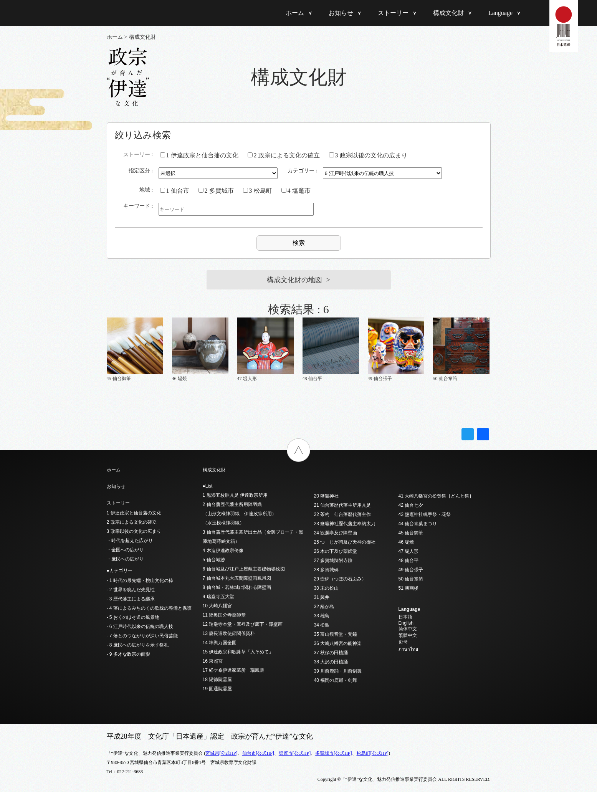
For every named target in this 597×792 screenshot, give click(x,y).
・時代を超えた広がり (130, 540)
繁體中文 (408, 635)
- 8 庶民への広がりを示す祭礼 (138, 645)
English (406, 623)
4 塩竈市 (296, 190)
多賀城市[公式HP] (333, 753)
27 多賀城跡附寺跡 (333, 560)
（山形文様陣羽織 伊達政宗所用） (239, 513)
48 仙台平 (409, 560)
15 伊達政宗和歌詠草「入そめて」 (238, 652)
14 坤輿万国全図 (220, 642)
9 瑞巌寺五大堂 (218, 596)
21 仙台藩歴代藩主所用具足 (342, 505)
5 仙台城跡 (214, 559)
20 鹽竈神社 (326, 496)
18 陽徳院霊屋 (217, 679)
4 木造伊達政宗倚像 (223, 550)
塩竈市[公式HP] (295, 753)
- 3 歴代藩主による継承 (131, 599)
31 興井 (322, 597)
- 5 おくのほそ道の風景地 (133, 617)
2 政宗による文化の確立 (284, 155)
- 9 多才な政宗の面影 (128, 654)
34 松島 (322, 625)
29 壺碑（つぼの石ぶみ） (340, 579)
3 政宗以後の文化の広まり (368, 155)
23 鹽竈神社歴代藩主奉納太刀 (345, 523)
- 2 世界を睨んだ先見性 (131, 589)
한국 (403, 642)
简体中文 (408, 629)
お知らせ (341, 13)
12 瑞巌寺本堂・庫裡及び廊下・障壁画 (243, 624)
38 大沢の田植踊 (331, 662)
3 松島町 (257, 190)
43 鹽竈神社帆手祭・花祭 (425, 514)
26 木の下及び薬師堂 (335, 551)
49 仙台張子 (411, 569)
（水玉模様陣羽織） (223, 523)
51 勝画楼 (409, 588)
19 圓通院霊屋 (217, 688)
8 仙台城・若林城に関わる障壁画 (237, 587)
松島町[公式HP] (373, 753)
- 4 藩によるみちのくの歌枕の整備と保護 (149, 608)
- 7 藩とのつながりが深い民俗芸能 (142, 635)
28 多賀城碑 (326, 569)
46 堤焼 (406, 542)
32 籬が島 (324, 606)
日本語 (405, 617)
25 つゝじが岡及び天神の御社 (345, 542)
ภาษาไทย (408, 649)
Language (500, 13)
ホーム (295, 13)
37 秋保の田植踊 (331, 652)
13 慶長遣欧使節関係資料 (229, 633)
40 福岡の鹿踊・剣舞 (335, 680)
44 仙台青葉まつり (418, 523)
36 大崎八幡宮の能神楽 (338, 643)
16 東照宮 (213, 661)
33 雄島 (322, 615)
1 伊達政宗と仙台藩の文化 (199, 155)
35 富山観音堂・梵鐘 (335, 634)
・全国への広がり (125, 549)
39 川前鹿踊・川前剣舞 (338, 671)
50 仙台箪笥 (411, 579)
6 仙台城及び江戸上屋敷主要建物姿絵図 (244, 569)
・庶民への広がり (125, 559)
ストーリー (393, 13)
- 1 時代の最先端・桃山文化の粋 (140, 580)
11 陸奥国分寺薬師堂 (224, 615)
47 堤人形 (409, 551)
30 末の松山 (326, 588)
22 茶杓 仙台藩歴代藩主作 (342, 514)
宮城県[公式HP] (221, 753)
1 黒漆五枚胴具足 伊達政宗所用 (235, 495)
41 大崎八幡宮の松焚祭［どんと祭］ (436, 496)
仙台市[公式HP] (258, 753)
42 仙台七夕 (411, 505)
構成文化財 (448, 13)
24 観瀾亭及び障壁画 (335, 533)
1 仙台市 (174, 190)
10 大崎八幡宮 (217, 605)
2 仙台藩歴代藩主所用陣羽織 (232, 504)
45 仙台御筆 (411, 533)
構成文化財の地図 (294, 280)
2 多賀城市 (216, 190)
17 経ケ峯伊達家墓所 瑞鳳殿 (234, 670)
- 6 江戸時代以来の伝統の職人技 (140, 626)
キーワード (136, 206)
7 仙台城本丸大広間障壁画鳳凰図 (237, 578)
